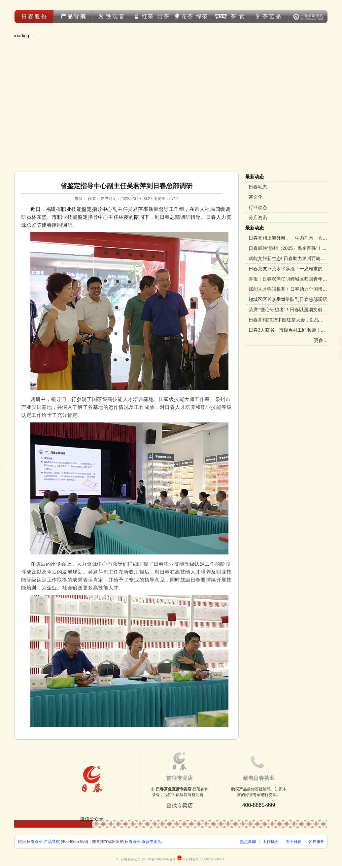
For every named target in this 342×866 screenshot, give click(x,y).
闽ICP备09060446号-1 (158, 859)
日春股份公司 (131, 859)
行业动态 (258, 207)
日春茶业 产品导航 (43, 841)
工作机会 (271, 841)
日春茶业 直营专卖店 (143, 841)
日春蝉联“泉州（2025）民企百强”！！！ (290, 248)
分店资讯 (258, 217)
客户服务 (316, 841)
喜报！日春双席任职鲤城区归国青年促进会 (292, 279)
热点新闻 (248, 841)
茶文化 (255, 197)
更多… (321, 340)
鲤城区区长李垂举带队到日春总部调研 (288, 299)
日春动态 (258, 186)
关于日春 (293, 841)
